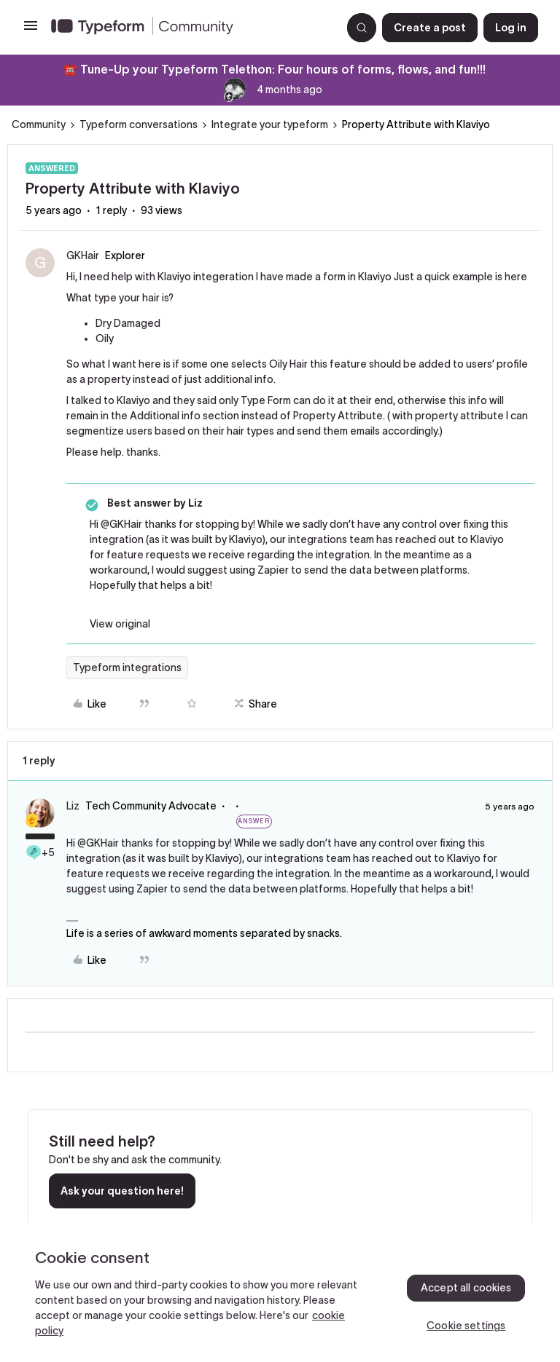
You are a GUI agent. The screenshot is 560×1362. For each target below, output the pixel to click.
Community (39, 124)
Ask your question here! (122, 1191)
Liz (72, 806)
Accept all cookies (466, 1288)
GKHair (82, 255)
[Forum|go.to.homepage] (190, 28)
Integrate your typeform (269, 124)
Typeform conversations (138, 124)
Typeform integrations (127, 667)
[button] (30, 30)
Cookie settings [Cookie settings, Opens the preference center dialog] (466, 1325)
